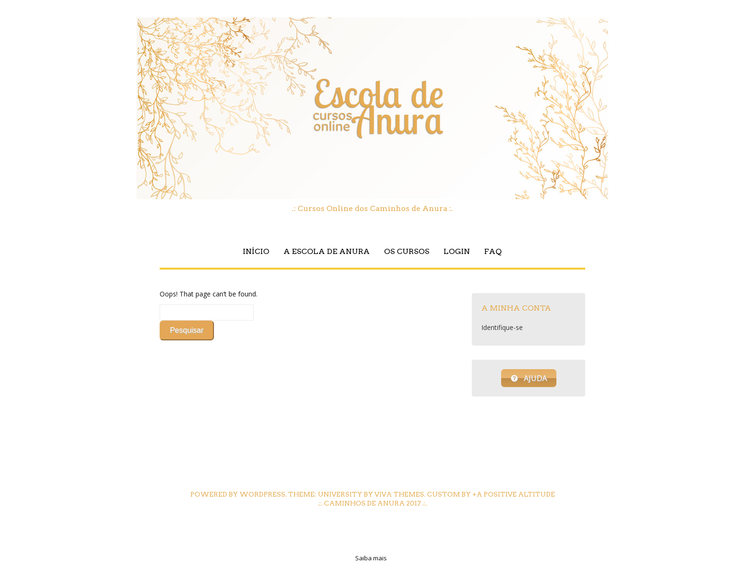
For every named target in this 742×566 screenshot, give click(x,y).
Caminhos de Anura (364, 503)
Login (456, 251)
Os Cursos (406, 251)
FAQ (493, 251)
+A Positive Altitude (513, 494)
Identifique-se (502, 327)
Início (256, 251)
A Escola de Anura (326, 251)
